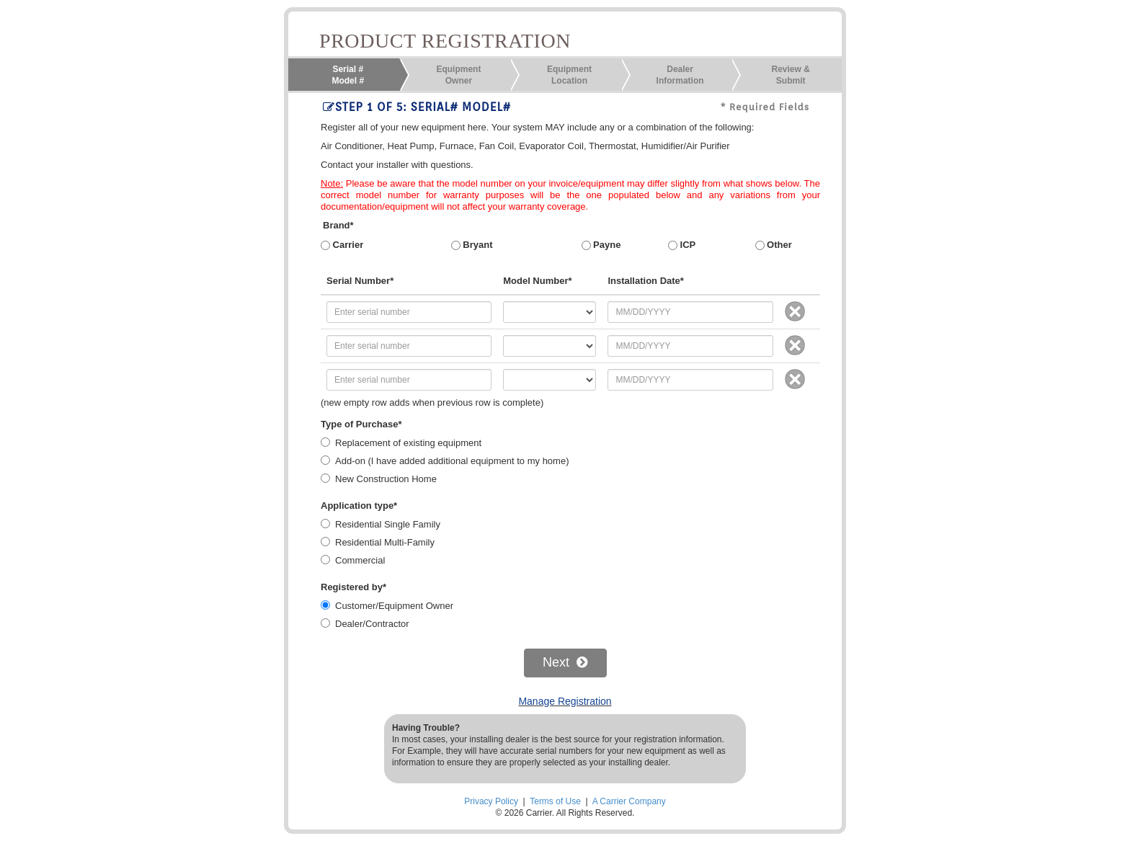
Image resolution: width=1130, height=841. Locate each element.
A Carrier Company (629, 801)
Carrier (342, 244)
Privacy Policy (491, 801)
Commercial (360, 560)
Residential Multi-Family (385, 542)
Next (565, 662)
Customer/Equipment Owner (394, 605)
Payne (601, 244)
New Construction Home (386, 478)
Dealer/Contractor (372, 623)
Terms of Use (555, 801)
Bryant (472, 244)
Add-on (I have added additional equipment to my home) (452, 460)
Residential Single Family (387, 524)
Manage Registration (564, 701)
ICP (681, 244)
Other (773, 244)
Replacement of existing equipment (408, 442)
